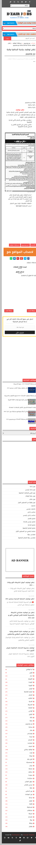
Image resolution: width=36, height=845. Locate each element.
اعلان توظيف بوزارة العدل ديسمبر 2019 (15, 390)
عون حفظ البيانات (28, 498)
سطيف (28, 773)
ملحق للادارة (29, 526)
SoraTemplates (14, 836)
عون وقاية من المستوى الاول (24, 504)
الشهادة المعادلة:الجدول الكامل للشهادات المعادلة (21, 409)
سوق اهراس (27, 783)
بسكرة (29, 729)
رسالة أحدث (29, 312)
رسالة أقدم (7, 312)
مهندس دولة (29, 536)
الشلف (29, 696)
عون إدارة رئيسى (28, 491)
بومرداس (28, 735)
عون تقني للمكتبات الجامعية (25, 494)
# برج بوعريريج (23, 245)
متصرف (31, 507)
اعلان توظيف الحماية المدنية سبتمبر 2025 (18, 600)
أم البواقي (27, 671)
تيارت (29, 754)
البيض (29, 690)
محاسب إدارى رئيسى (27, 517)
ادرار (29, 677)
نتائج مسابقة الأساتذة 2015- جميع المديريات (23, 385)
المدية (29, 703)
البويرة (29, 687)
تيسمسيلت (27, 764)
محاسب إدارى (29, 514)
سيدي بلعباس (26, 786)
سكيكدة (28, 780)
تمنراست (28, 745)
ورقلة (29, 825)
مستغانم (28, 812)
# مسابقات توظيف (13, 245)
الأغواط (28, 680)
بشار (29, 732)
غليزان (29, 802)
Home (31, 43)
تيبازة (29, 757)
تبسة (29, 738)
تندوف (29, 748)
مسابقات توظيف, (10, 59)
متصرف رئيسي (29, 510)
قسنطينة (28, 809)
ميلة (29, 821)
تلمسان (28, 741)
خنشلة (29, 770)
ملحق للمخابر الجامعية (27, 530)
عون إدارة (30, 488)
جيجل (29, 767)
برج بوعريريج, (18, 59)
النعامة (29, 709)
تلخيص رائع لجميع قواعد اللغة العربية (16, 401)
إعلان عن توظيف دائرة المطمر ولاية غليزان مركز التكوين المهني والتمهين (19, 634)
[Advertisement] (18, 83)
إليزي (29, 674)
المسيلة (28, 706)
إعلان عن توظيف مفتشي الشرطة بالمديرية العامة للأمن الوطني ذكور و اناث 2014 (19, 617)
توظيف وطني (26, 751)
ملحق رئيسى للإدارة (27, 523)
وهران (29, 828)
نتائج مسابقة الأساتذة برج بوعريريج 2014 (15, 421)
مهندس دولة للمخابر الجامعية (24, 539)
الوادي (29, 712)
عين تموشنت (27, 796)
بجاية (29, 722)
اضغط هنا (17, 206)
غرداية (29, 799)
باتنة (29, 719)
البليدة (29, 684)
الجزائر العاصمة (26, 693)
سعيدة (29, 777)
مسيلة (29, 815)
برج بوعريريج (25, 43)
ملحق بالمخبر (29, 520)
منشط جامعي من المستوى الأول (23, 533)
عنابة (29, 789)
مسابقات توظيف (15, 43)
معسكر (28, 818)
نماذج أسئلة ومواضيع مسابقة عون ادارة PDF (14, 413)
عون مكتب (30, 501)
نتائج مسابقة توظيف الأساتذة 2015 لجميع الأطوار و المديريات (18, 397)
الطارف (28, 700)
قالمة (29, 805)
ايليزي (29, 716)
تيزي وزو (28, 761)
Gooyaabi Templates (27, 836)
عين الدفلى (27, 793)
